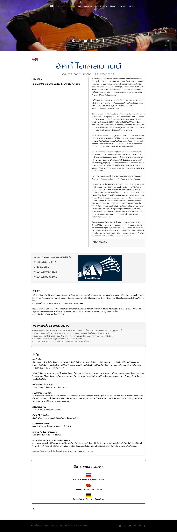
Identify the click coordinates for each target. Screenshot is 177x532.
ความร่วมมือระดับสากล (45, 277)
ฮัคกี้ (63, 6)
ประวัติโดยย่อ (100, 242)
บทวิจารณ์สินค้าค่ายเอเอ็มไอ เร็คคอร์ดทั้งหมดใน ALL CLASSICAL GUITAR (62, 452)
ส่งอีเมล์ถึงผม (83, 525)
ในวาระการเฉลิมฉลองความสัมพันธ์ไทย (80, 333)
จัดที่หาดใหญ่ (84, 341)
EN (51, 6)
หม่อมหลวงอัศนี (47, 330)
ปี (108, 333)
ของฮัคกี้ (118, 330)
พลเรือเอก (37, 330)
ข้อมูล (72, 6)
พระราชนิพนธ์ (97, 330)
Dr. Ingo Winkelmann (58, 333)
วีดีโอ (122, 6)
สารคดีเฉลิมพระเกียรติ (45, 262)
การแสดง (87, 6)
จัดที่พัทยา (110, 336)
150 (106, 333)
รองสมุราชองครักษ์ (57, 336)
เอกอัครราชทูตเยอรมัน (42, 333)
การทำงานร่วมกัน (62, 257)
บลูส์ (113, 330)
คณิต (40, 336)
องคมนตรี (63, 330)
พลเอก (36, 336)
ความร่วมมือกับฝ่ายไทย (45, 272)
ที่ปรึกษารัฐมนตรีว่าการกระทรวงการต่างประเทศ (65, 339)
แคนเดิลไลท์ (106, 330)
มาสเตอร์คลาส (100, 6)
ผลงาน (37, 257)
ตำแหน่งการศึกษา (42, 267)
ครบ (102, 333)
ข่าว (79, 6)
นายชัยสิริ (37, 339)
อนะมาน (44, 339)
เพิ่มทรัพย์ (46, 336)
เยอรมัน (98, 333)
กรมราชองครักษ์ (71, 336)
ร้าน (57, 6)
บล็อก (131, 6)
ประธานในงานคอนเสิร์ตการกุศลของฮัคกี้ (92, 336)
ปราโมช (56, 330)
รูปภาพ (113, 6)
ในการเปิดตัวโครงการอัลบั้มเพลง (79, 330)
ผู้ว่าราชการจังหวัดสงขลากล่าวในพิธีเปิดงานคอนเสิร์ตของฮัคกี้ (56, 341)
